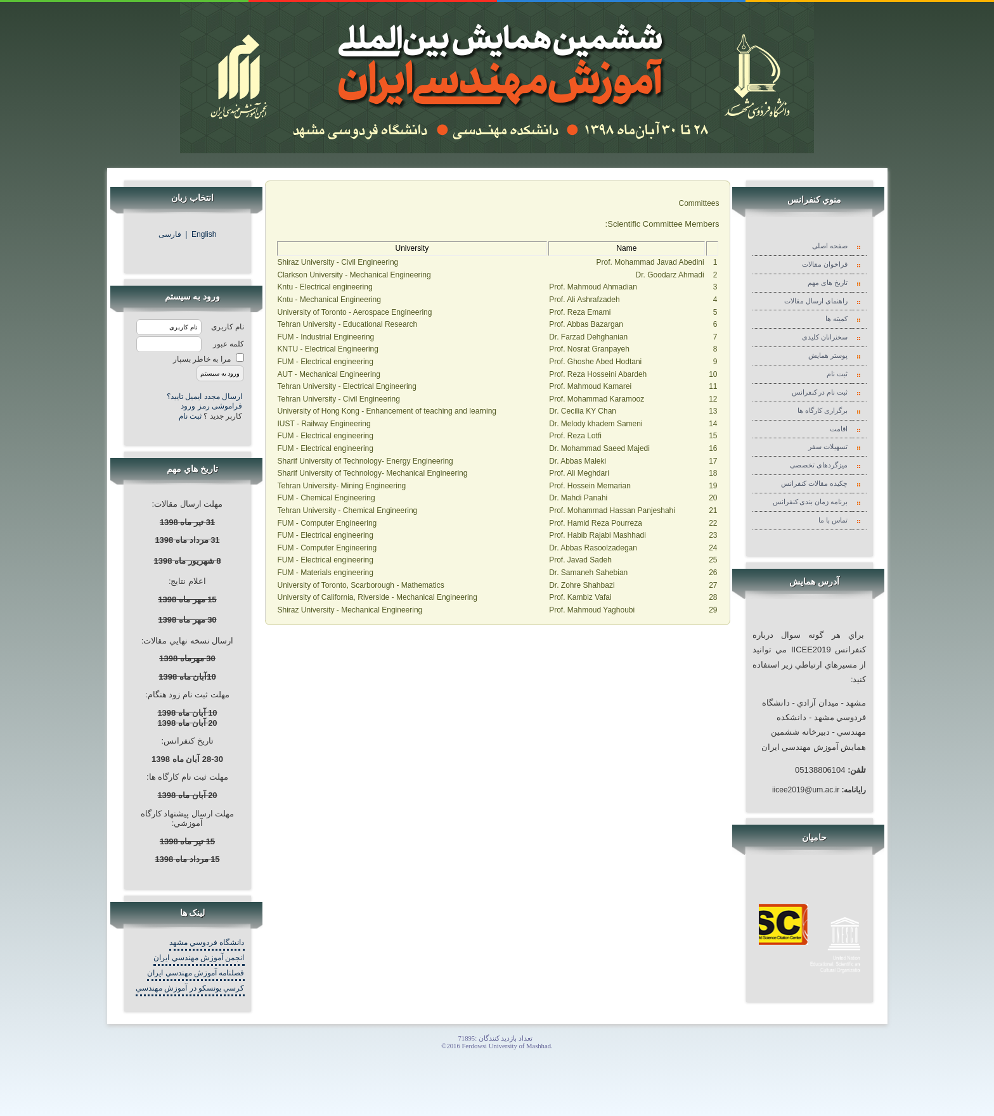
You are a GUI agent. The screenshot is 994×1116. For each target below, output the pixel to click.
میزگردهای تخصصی (820, 465)
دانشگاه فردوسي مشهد (207, 942)
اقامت (840, 429)
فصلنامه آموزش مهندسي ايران (195, 972)
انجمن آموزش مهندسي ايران (198, 957)
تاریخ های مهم (829, 282)
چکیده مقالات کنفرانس (816, 483)
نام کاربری (227, 326)
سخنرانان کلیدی (826, 337)
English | (200, 234)
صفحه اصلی (831, 246)
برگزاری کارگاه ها (824, 410)
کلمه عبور (228, 343)
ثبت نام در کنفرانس (821, 392)
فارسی (172, 234)
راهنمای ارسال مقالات (817, 301)
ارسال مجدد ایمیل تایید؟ (204, 396)
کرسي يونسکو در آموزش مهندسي (190, 988)
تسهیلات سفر (829, 446)
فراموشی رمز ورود (211, 406)
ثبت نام (191, 416)
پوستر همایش (829, 355)
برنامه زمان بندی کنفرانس (812, 501)
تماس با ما (834, 520)
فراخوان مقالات (826, 264)
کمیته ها (838, 318)
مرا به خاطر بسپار (202, 359)
